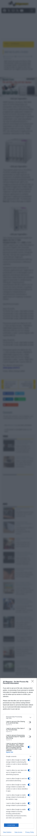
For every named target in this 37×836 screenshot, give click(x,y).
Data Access (18, 832)
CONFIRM (11, 825)
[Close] (33, 682)
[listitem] (18, 717)
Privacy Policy (29, 832)
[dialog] (18, 757)
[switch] (29, 722)
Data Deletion (7, 832)
